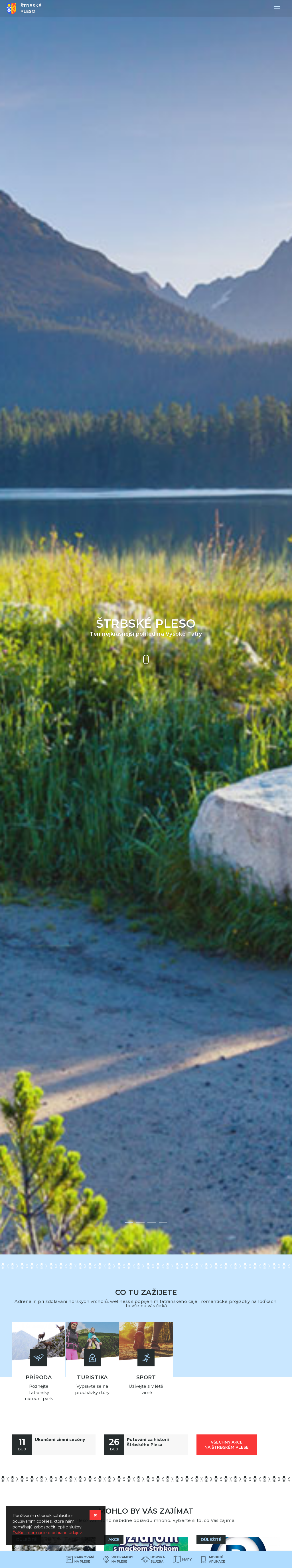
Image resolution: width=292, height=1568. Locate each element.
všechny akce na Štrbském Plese (226, 1443)
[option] (146, 627)
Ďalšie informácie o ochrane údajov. (48, 1532)
